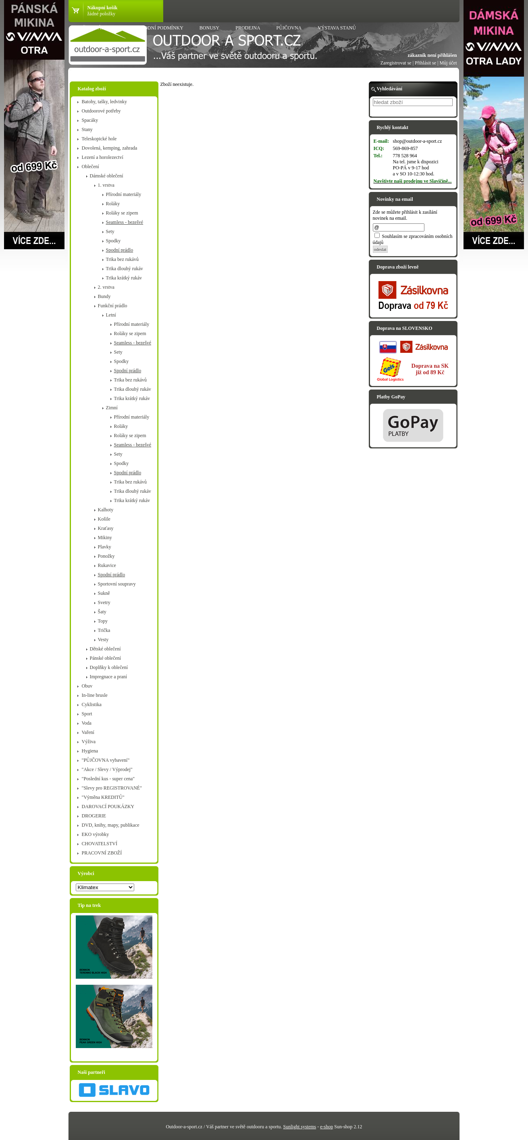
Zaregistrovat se (396, 63)
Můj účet (448, 63)
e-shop (326, 1127)
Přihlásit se (425, 63)
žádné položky (101, 14)
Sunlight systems (299, 1127)
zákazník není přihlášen (432, 55)
